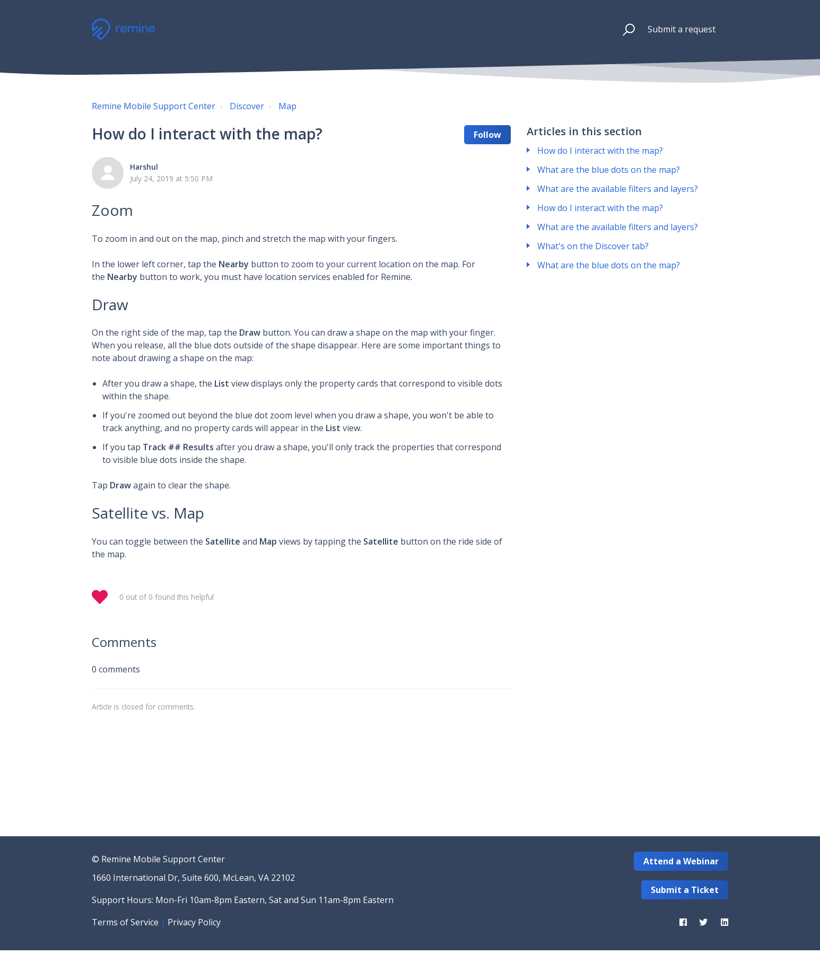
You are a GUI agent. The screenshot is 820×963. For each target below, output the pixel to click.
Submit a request (682, 29)
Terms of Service (125, 922)
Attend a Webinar (681, 861)
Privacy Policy (194, 922)
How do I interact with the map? (600, 150)
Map (287, 106)
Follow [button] (487, 135)
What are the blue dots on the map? (608, 170)
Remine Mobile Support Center (153, 106)
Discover (247, 106)
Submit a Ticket (685, 890)
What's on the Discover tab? (593, 246)
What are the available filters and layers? (617, 189)
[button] (624, 29)
